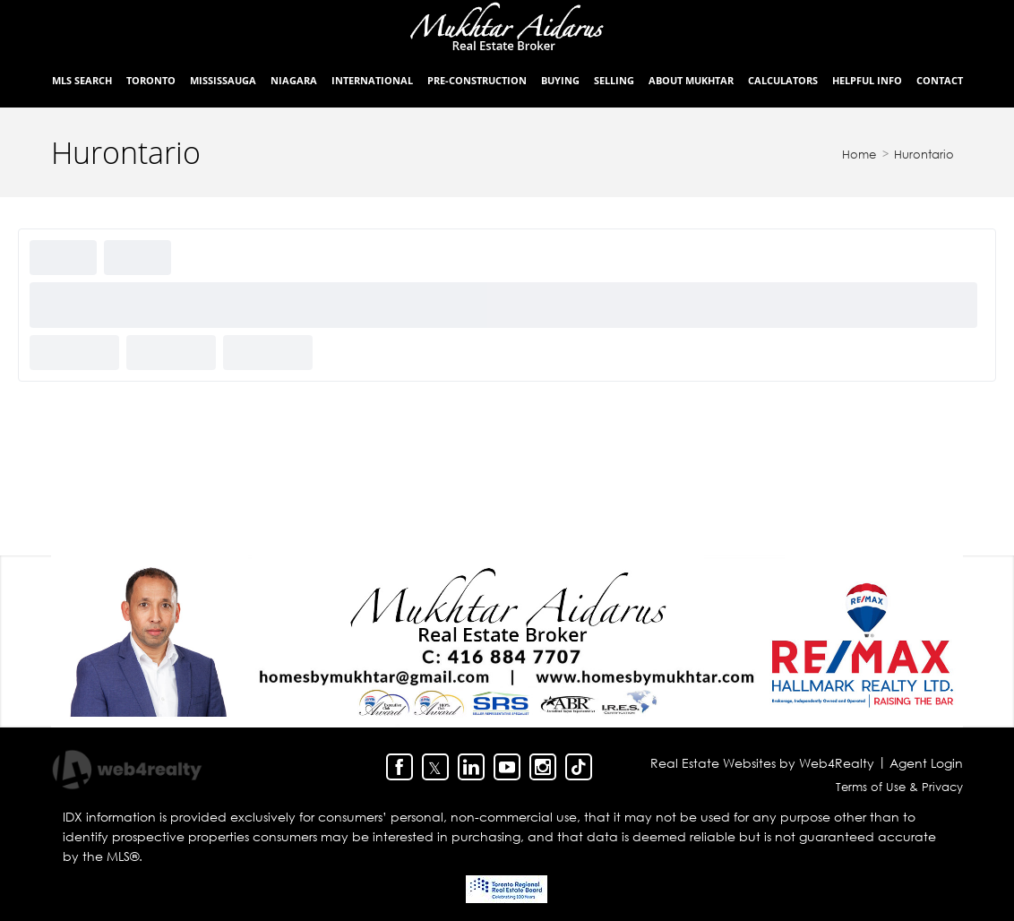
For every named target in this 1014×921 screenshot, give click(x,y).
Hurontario (924, 154)
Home (859, 154)
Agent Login (926, 762)
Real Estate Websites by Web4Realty (762, 762)
